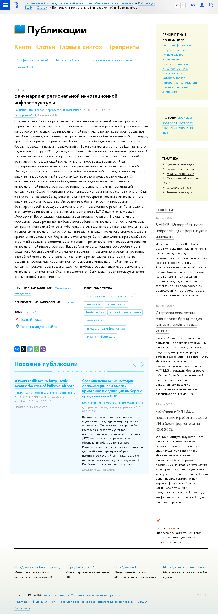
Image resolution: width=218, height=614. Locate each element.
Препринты (123, 47)
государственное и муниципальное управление (175, 54)
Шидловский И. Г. (130, 403)
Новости (164, 210)
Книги (23, 47)
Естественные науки (181, 169)
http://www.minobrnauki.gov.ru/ (37, 567)
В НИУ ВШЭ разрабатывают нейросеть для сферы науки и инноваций (181, 230)
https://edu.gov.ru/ (80, 567)
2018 (189, 128)
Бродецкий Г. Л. (92, 403)
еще (165, 132)
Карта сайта (22, 608)
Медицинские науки (180, 173)
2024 (173, 123)
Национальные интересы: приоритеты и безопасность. (48, 110)
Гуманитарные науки (180, 164)
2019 (181, 128)
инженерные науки (175, 68)
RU (177, 5)
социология (180, 87)
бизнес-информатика (177, 45)
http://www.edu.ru (127, 567)
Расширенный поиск (69, 60)
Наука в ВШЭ (24, 67)
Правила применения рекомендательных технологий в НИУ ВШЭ (103, 602)
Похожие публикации (46, 364)
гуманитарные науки (176, 64)
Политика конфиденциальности (35, 602)
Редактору (202, 594)
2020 (173, 128)
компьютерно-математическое (173, 75)
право (166, 87)
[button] (54, 371)
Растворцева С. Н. (25, 115)
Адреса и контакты (56, 595)
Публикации (57, 30)
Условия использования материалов (95, 595)
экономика (169, 92)
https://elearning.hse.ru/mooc (185, 567)
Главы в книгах (81, 47)
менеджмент (188, 82)
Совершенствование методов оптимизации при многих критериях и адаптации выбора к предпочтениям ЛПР (112, 388)
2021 (165, 128)
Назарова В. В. (41, 393)
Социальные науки (179, 187)
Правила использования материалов (111, 60)
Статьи (45, 47)
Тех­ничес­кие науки (179, 192)
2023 (181, 123)
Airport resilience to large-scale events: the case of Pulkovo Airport (44, 383)
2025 (165, 123)
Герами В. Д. (110, 403)
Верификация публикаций (32, 60)
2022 (189, 123)
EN (183, 5)
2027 (181, 117)
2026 (189, 117)
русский (31, 312)
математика (170, 82)
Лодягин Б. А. (23, 393)
